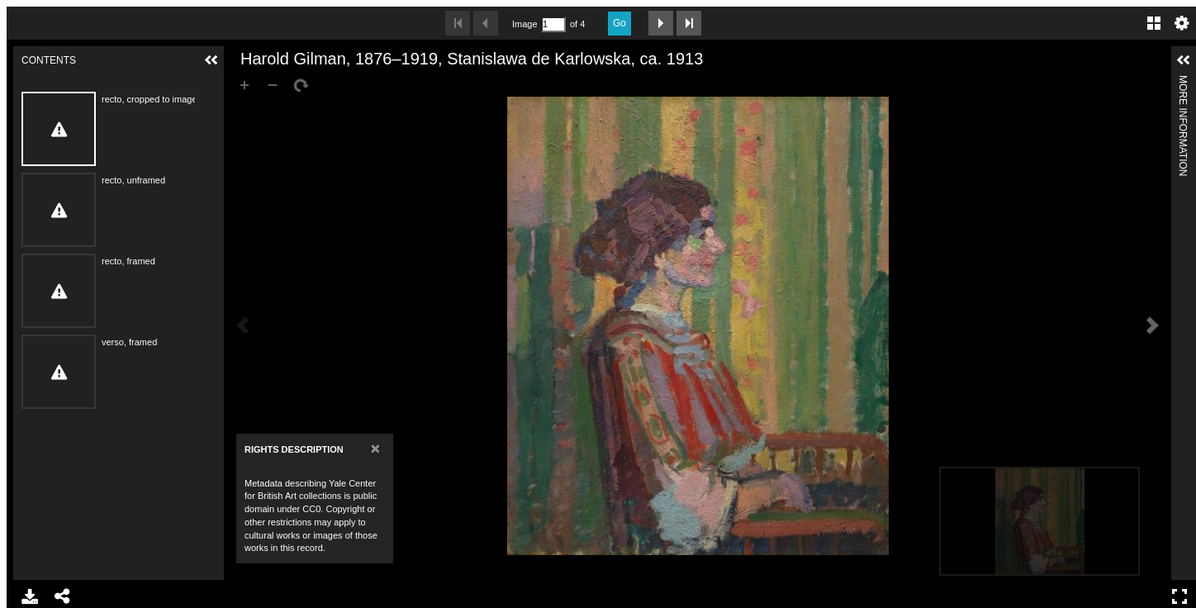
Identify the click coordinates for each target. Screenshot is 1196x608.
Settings (1182, 23)
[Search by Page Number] (553, 24)
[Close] (375, 448)
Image (524, 24)
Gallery (1153, 23)
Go (619, 23)
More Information (1183, 82)
